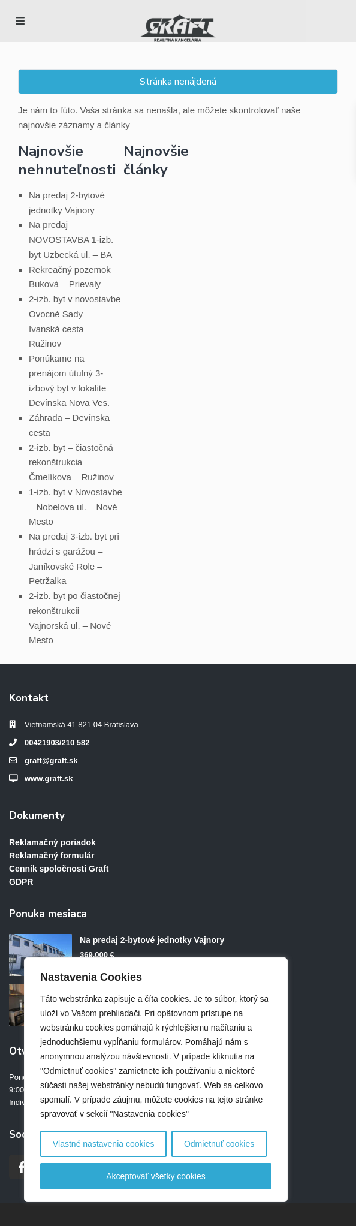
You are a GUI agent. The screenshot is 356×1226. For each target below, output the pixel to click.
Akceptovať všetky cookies (156, 1176)
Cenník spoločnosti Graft (58, 868)
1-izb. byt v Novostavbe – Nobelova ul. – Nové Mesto (75, 507)
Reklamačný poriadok (52, 842)
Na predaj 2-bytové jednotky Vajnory (152, 940)
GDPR (21, 882)
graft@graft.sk (51, 760)
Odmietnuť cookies (219, 1144)
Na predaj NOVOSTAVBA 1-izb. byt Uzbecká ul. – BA (71, 239)
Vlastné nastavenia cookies (104, 1144)
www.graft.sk (49, 778)
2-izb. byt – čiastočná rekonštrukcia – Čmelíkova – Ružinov (71, 462)
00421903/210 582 (57, 742)
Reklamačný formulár (51, 855)
